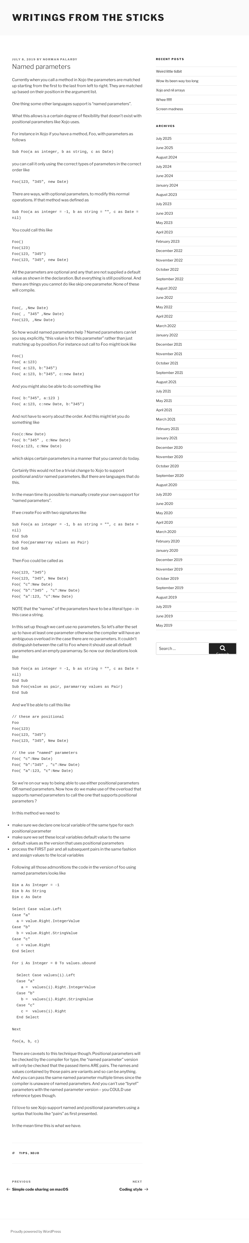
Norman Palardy (60, 59)
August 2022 (166, 288)
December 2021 (169, 344)
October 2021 (167, 363)
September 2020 (170, 475)
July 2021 (163, 391)
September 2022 (169, 279)
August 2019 (166, 597)
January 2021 (167, 438)
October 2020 (167, 466)
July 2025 (164, 138)
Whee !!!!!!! (164, 99)
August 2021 (166, 382)
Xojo (35, 1153)
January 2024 (167, 185)
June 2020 (164, 503)
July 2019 (163, 606)
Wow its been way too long (177, 81)
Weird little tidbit (169, 71)
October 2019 (167, 578)
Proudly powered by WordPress (36, 1231)
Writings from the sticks (88, 17)
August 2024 (166, 157)
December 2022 (169, 250)
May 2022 (164, 307)
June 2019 (164, 616)
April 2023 (164, 232)
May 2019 (164, 625)
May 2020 (164, 513)
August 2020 (166, 485)
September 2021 (169, 372)
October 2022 (167, 269)
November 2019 (169, 569)
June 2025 (164, 148)
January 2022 (167, 335)
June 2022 (164, 297)
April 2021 (164, 410)
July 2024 (164, 166)
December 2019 (169, 560)
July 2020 (164, 494)
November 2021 (169, 354)
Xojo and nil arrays (170, 90)
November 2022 (169, 260)
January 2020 (167, 550)
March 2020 (166, 531)
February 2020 (168, 541)
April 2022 (164, 316)
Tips (23, 1153)
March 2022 (166, 326)
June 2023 (164, 213)
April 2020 (164, 522)
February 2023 (168, 241)
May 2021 (164, 400)
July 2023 (164, 204)
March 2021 (166, 419)
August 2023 (166, 194)
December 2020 (169, 447)
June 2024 (164, 176)
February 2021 (167, 429)
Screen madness (169, 109)
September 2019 (169, 588)
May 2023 (164, 222)
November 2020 (169, 457)
